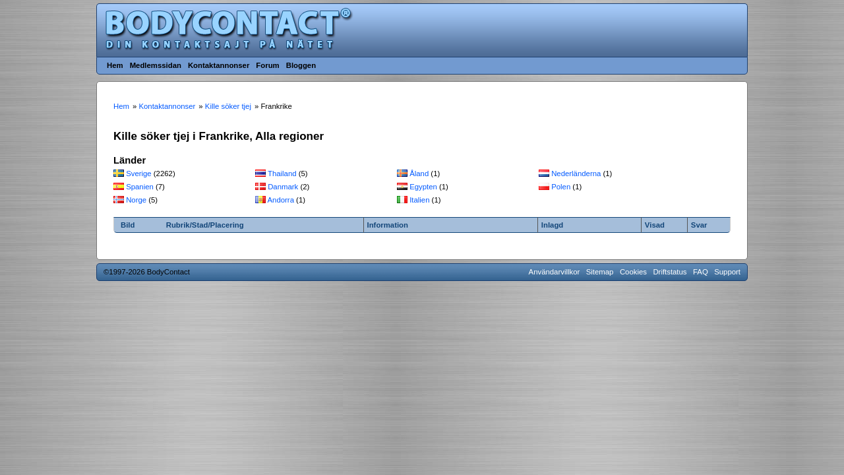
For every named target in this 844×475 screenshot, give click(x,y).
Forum (267, 65)
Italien (419, 200)
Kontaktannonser (218, 65)
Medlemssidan (155, 65)
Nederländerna (576, 173)
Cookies (633, 272)
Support (727, 272)
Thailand (282, 173)
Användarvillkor (554, 272)
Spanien (140, 187)
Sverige (139, 173)
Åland (419, 173)
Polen (560, 187)
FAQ (700, 272)
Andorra (281, 200)
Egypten (423, 187)
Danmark (283, 187)
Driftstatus (669, 272)
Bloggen (301, 65)
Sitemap (600, 272)
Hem (115, 65)
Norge (136, 200)
